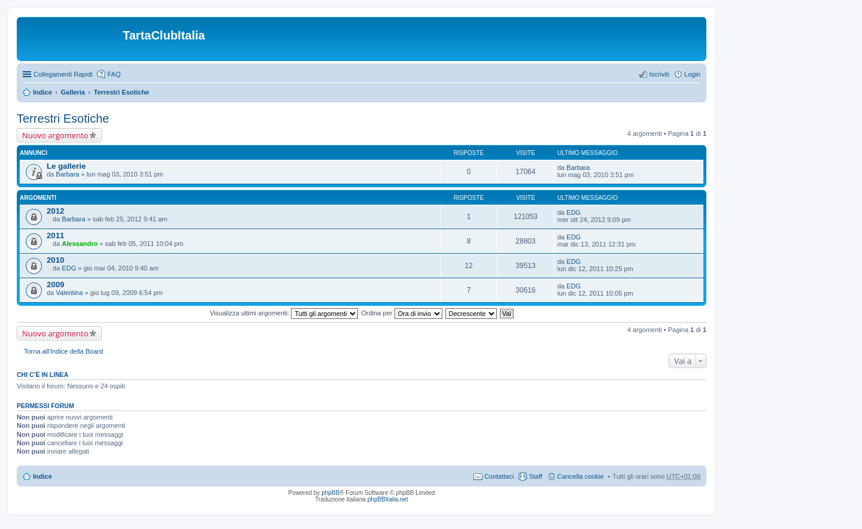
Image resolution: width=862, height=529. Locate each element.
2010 (55, 260)
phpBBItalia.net (388, 499)
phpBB (330, 493)
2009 (55, 284)
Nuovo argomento (55, 135)
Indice (42, 92)
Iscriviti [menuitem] (659, 74)
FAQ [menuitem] (113, 74)
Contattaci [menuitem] (499, 476)
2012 (55, 210)
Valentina (69, 292)
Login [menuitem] (692, 74)
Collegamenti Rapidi (63, 74)
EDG (573, 212)
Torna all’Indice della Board (63, 351)
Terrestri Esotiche (122, 92)
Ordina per (401, 313)
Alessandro (80, 243)
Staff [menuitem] (535, 476)
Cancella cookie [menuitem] (580, 476)
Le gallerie (66, 166)
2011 (55, 235)
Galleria (72, 92)
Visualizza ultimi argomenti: (284, 313)
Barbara (67, 174)
